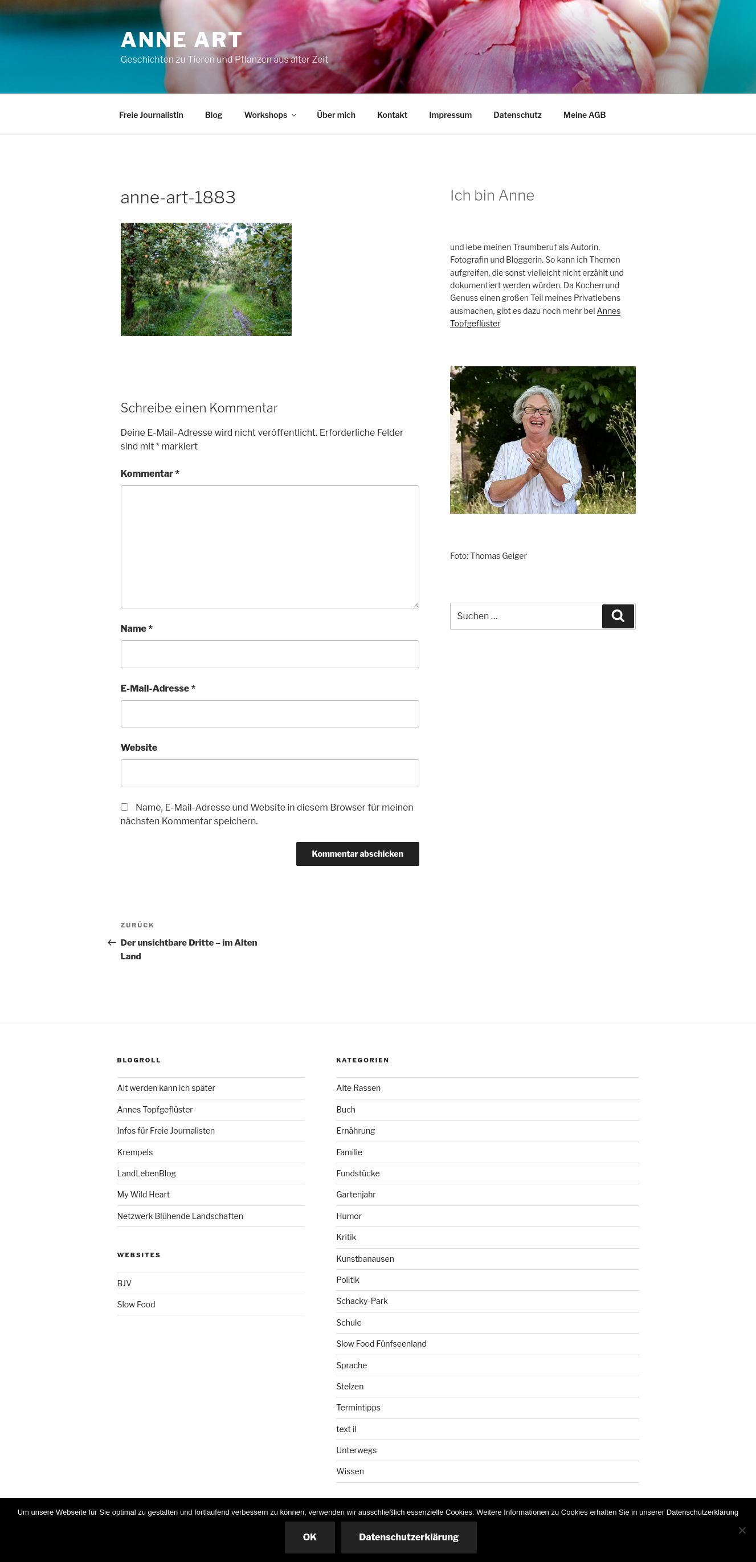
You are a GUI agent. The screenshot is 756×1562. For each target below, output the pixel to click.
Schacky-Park (362, 1301)
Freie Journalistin (151, 115)
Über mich (336, 115)
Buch (345, 1109)
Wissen (350, 1471)
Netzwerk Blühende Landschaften (180, 1216)
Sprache (351, 1365)
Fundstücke (357, 1173)
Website (139, 747)
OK (310, 1537)
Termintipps (358, 1407)
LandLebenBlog (146, 1173)
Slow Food (136, 1304)
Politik (347, 1280)
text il (346, 1429)
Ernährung (355, 1130)
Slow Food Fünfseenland (381, 1343)
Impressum (450, 115)
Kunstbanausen (365, 1258)
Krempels (135, 1152)
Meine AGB (584, 115)
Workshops (271, 115)
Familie (349, 1152)
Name (137, 628)
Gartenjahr (356, 1194)
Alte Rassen (358, 1088)
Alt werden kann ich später (166, 1088)
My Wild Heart (143, 1194)
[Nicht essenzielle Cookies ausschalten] (741, 1530)
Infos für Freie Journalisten (166, 1130)
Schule (348, 1322)
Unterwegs (356, 1450)
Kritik (346, 1237)
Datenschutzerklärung (409, 1537)
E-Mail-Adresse (158, 688)
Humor (349, 1216)
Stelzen (349, 1386)
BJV (124, 1283)
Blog (214, 115)
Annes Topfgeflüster (155, 1109)
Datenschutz (517, 115)
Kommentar (150, 473)
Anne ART (182, 39)
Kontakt (392, 115)
